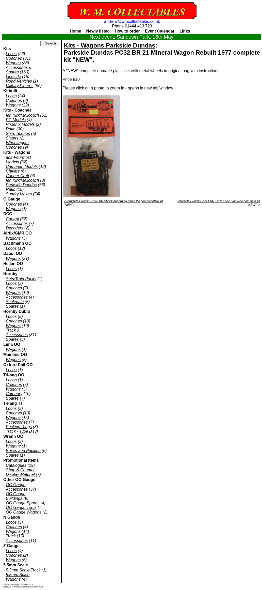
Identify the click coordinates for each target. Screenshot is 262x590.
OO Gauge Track (21, 507)
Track (11, 536)
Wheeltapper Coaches (17, 145)
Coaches (14, 58)
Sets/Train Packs (21, 279)
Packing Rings (19, 427)
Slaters (12, 138)
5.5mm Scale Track (23, 570)
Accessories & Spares (18, 69)
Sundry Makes (19, 194)
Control (12, 219)
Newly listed (98, 31)
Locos (11, 54)
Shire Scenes (18, 133)
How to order (127, 31)
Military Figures (19, 86)
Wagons (13, 63)
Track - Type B (19, 431)
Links (184, 31)
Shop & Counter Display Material (20, 472)
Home (75, 31)
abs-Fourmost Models (18, 159)
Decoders (14, 228)
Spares (12, 306)
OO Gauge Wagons (23, 512)
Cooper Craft (17, 176)
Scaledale (15, 302)
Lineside (13, 76)
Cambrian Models (22, 166)
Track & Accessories (17, 332)
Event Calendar (159, 31)
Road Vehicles (19, 81)
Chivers (13, 171)
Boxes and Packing (23, 450)
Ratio (10, 129)
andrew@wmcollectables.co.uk (132, 21)
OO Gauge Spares (23, 503)
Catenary (14, 394)
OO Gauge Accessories (17, 487)
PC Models (16, 120)
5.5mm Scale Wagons (17, 576)
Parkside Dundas (21, 185)
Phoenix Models (20, 124)
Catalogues (16, 465)
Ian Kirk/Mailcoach (22, 115)
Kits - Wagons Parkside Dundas (109, 45)
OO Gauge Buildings (15, 496)
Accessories (17, 223)
